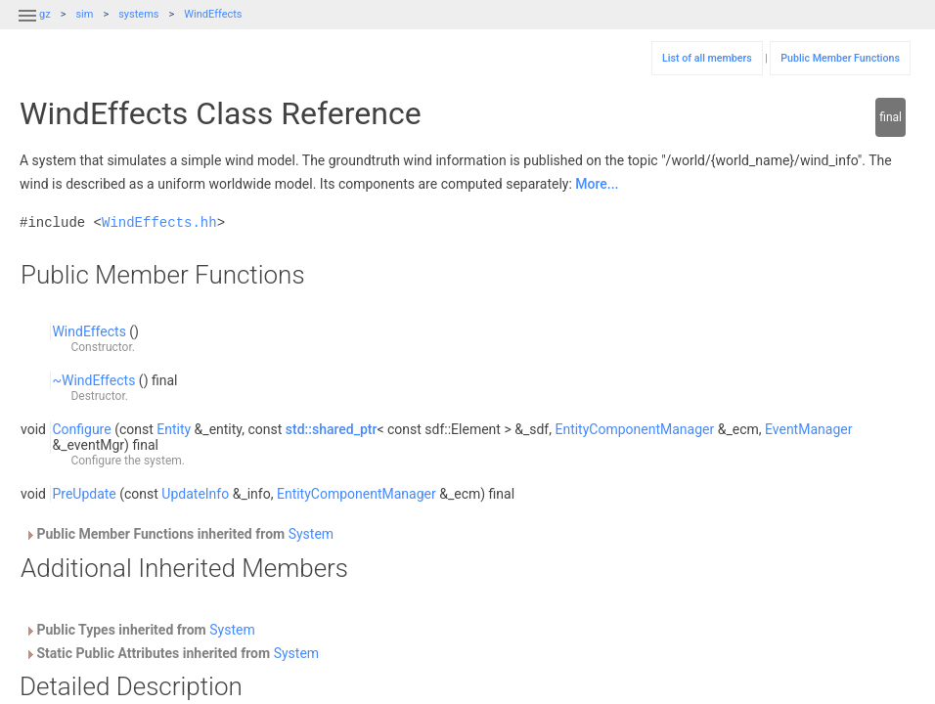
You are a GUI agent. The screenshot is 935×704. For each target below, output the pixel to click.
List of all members (707, 58)
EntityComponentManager (634, 429)
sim (84, 14)
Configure (81, 429)
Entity (173, 429)
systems (138, 14)
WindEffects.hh (159, 222)
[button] (27, 27)
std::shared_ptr (332, 429)
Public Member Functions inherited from (179, 534)
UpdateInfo (195, 494)
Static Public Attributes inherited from (171, 653)
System (311, 534)
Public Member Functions (840, 58)
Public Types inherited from (139, 630)
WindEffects (213, 14)
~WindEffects (93, 380)
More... (596, 184)
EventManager (808, 429)
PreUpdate (83, 494)
